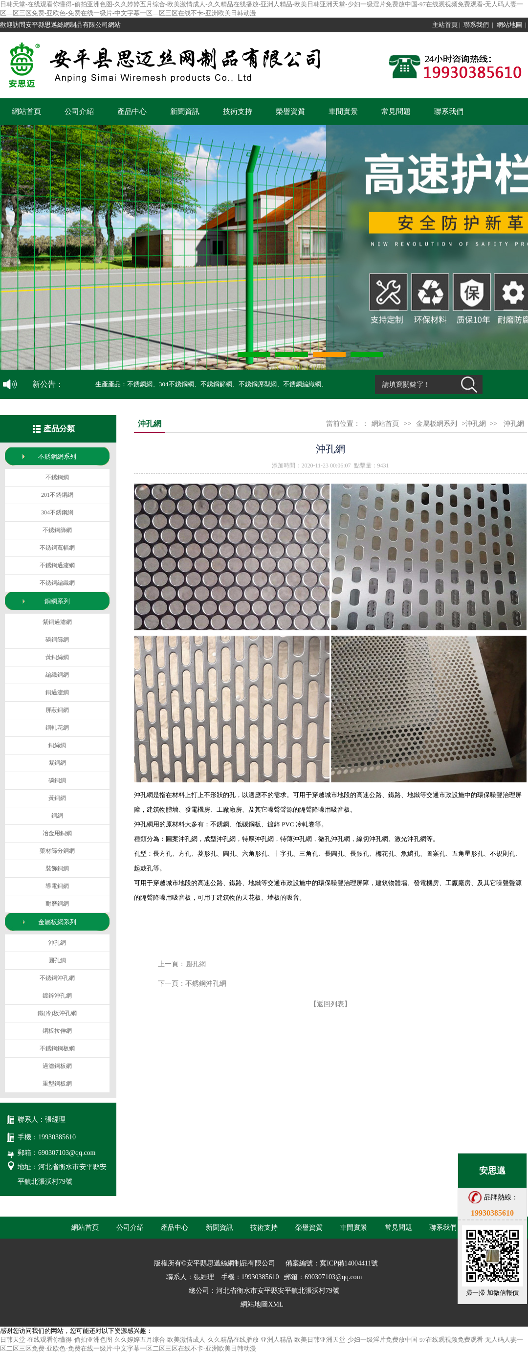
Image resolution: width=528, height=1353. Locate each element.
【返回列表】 (330, 1004)
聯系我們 (476, 24)
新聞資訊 (184, 111)
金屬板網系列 (436, 423)
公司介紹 (79, 111)
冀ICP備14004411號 (349, 1263)
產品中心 (132, 111)
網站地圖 (509, 24)
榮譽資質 (290, 111)
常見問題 (396, 111)
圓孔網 (195, 964)
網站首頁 (26, 111)
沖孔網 (514, 423)
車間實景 (343, 111)
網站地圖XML (262, 1304)
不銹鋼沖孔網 (205, 983)
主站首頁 (445, 24)
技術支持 (237, 111)
